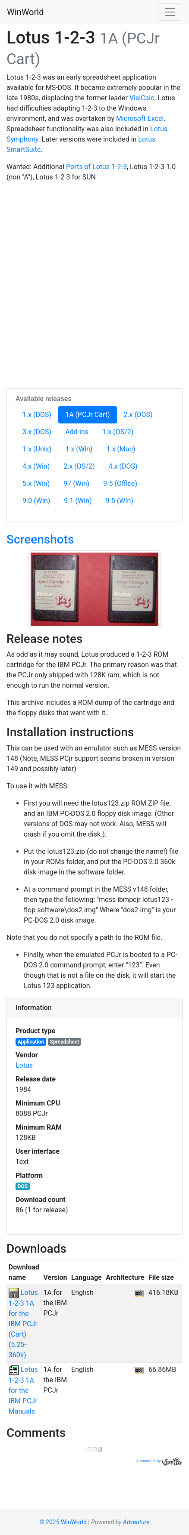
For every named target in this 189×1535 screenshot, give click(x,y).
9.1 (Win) (77, 501)
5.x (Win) (36, 483)
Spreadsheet (64, 1042)
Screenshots (40, 539)
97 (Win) (76, 483)
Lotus (24, 1065)
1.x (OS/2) (117, 432)
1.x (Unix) (36, 449)
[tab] (94, 1007)
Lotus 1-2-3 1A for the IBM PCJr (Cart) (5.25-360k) (23, 1323)
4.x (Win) (36, 466)
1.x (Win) (78, 449)
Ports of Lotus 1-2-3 (96, 167)
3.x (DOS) (36, 432)
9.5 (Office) (120, 483)
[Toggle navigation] (170, 12)
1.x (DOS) (36, 415)
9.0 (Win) (36, 501)
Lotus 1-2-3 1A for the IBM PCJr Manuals (23, 1390)
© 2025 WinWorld (63, 1522)
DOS (23, 1186)
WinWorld (25, 12)
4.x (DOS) (123, 466)
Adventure (136, 1522)
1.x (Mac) (120, 449)
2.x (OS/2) (78, 466)
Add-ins (76, 432)
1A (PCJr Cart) (91, 414)
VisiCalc (141, 98)
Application (31, 1042)
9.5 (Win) (119, 501)
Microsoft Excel (140, 118)
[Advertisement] (94, 283)
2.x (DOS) (138, 415)
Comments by (159, 1461)
